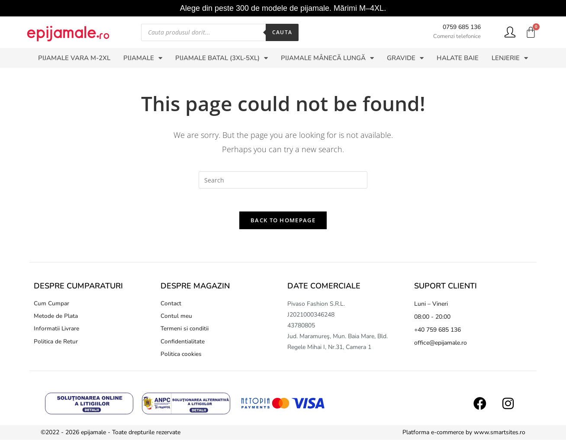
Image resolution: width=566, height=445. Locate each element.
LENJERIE (510, 58)
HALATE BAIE (458, 58)
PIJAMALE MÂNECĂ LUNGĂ (327, 58)
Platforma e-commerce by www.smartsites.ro (463, 437)
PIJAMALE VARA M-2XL (74, 58)
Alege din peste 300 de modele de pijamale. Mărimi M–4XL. (283, 8)
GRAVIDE (405, 58)
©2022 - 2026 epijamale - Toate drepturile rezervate (110, 437)
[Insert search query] (283, 180)
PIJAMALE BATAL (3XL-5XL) (221, 58)
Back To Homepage (283, 223)
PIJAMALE (142, 58)
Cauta (282, 32)
